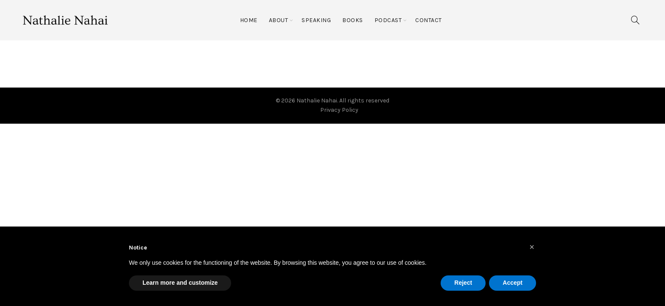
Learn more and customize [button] (180, 282)
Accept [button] (512, 282)
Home (248, 20)
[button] (532, 247)
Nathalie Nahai (316, 100)
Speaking (316, 20)
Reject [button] (463, 282)
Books (352, 20)
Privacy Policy (339, 109)
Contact (428, 20)
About (278, 20)
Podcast (388, 20)
